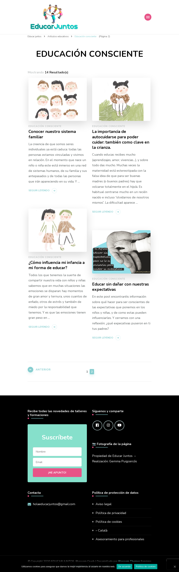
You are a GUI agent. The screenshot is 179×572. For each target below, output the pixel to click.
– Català (101, 530)
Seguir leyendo (39, 190)
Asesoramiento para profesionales (120, 539)
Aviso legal (104, 504)
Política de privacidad (111, 513)
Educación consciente (45, 126)
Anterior (44, 371)
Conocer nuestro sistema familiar (52, 134)
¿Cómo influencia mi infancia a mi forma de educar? (57, 265)
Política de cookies (109, 521)
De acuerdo (125, 566)
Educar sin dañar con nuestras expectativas (113, 287)
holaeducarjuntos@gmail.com (54, 504)
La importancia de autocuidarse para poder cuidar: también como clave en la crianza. (118, 140)
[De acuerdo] (174, 566)
